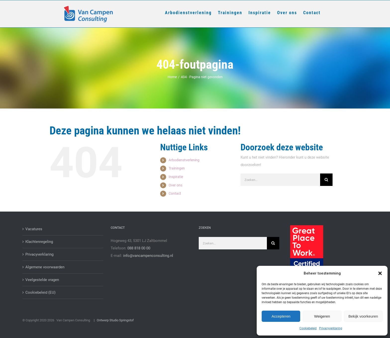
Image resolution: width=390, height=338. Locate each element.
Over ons (175, 185)
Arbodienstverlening (184, 160)
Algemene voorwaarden (44, 267)
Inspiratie (176, 177)
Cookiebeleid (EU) (40, 292)
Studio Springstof (121, 320)
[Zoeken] (326, 179)
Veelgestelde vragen (42, 280)
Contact (175, 193)
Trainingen (177, 168)
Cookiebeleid (308, 328)
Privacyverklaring (330, 328)
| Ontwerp (100, 320)
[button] (380, 273)
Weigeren (322, 316)
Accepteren (281, 316)
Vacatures (33, 229)
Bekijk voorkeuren (363, 316)
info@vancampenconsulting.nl (148, 255)
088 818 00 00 (138, 248)
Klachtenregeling (39, 241)
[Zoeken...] (280, 179)
